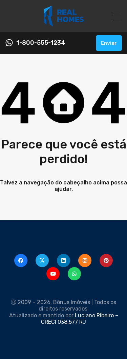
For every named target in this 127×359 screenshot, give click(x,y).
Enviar (109, 43)
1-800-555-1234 (40, 42)
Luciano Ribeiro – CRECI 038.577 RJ (79, 318)
